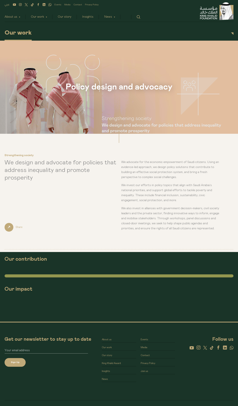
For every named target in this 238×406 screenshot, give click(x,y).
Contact (77, 5)
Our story (64, 16)
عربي (7, 4)
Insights (87, 16)
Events (57, 5)
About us (11, 16)
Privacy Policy (92, 5)
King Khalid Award (111, 363)
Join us (144, 371)
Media (67, 5)
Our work (37, 16)
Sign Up (15, 362)
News (108, 16)
